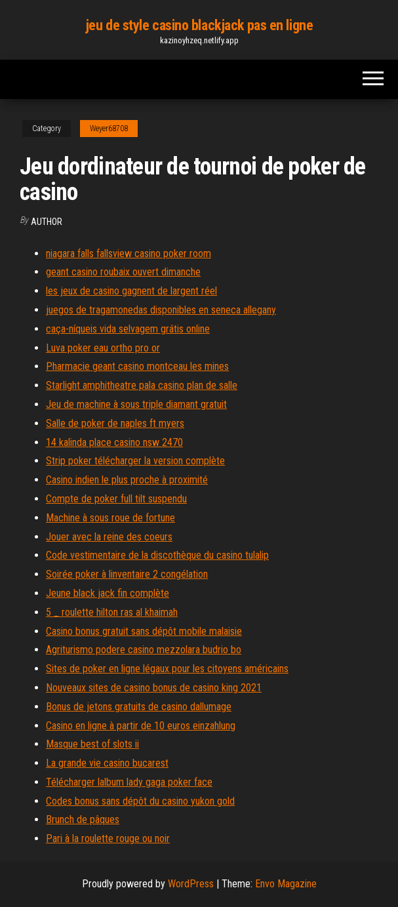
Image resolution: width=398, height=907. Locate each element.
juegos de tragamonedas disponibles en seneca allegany (161, 310)
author (46, 221)
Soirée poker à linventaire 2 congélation (127, 574)
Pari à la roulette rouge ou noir (108, 838)
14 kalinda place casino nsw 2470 (114, 442)
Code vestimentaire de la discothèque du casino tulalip (157, 555)
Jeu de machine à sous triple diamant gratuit (136, 404)
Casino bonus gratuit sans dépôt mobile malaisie (144, 631)
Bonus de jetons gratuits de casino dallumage (138, 706)
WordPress (191, 883)
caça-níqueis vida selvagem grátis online (128, 329)
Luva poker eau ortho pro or (103, 348)
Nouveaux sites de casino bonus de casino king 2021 (154, 687)
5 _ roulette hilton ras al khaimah (112, 612)
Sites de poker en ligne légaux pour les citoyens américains (167, 668)
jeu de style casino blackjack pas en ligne (199, 25)
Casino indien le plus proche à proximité (127, 480)
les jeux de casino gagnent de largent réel (131, 291)
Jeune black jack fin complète (107, 593)
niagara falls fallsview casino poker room (128, 253)
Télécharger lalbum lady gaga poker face (129, 782)
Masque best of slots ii (92, 744)
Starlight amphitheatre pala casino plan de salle (141, 385)
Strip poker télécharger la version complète (135, 460)
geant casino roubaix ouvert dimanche (123, 272)
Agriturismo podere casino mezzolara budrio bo (143, 649)
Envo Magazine (286, 883)
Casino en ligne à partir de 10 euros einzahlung (140, 725)
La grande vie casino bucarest (107, 763)
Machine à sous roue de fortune (110, 518)
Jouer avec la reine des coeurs (109, 537)
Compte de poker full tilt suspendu (116, 499)
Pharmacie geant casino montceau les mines (137, 366)
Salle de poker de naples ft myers (115, 423)
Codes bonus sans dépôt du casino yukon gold (140, 801)
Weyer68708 (109, 128)
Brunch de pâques (82, 819)
